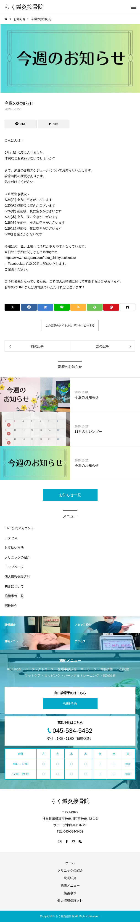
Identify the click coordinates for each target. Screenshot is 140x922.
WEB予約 (70, 703)
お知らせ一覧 (70, 495)
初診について (14, 586)
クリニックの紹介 (17, 557)
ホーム (70, 863)
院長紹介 (11, 605)
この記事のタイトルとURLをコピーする (70, 325)
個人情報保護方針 (17, 576)
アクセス (11, 538)
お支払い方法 (14, 547)
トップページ (14, 567)
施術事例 (70, 893)
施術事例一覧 (14, 596)
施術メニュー (70, 885)
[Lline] (21, 124)
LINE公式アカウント (19, 528)
